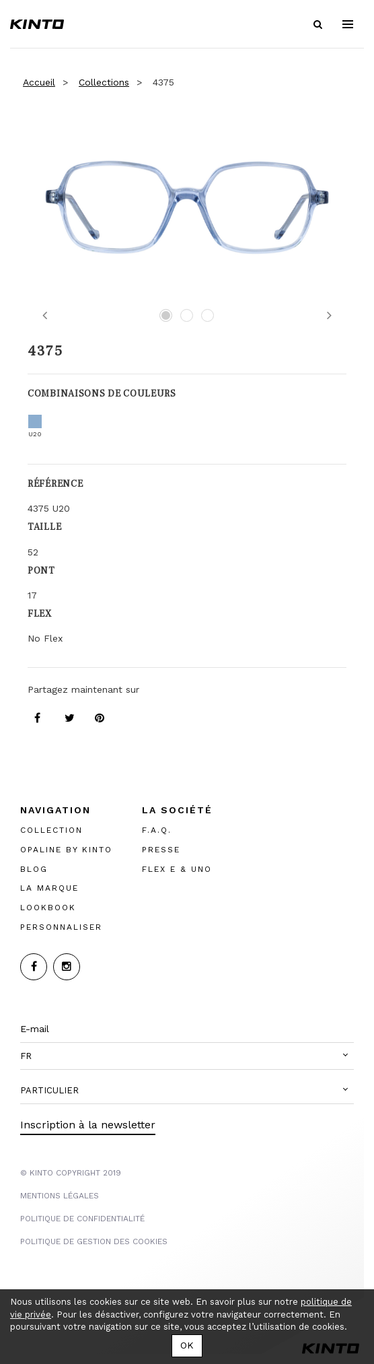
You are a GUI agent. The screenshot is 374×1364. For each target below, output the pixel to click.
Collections (104, 82)
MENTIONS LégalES (59, 1195)
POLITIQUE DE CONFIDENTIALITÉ (82, 1218)
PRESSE (161, 849)
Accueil (39, 82)
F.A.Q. (157, 830)
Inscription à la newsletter (87, 1124)
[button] (187, 1056)
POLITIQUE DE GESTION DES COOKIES (93, 1241)
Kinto (37, 24)
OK (187, 1345)
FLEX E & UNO (177, 869)
